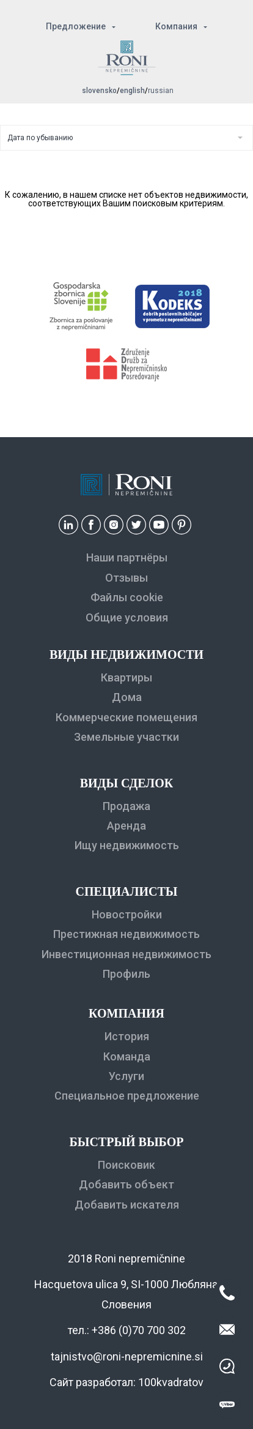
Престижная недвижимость (126, 934)
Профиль (126, 973)
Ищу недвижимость (127, 845)
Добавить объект (126, 1184)
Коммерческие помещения (126, 717)
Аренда (126, 825)
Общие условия (127, 617)
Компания (176, 26)
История (127, 1036)
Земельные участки (126, 736)
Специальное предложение (126, 1095)
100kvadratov (171, 1382)
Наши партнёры (126, 557)
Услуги (126, 1076)
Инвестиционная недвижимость (126, 954)
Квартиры (126, 677)
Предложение (76, 26)
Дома (127, 697)
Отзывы (126, 577)
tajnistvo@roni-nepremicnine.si (127, 1356)
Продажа (126, 806)
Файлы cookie (126, 597)
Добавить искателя (127, 1204)
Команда (126, 1056)
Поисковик (126, 1164)
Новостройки (127, 914)
